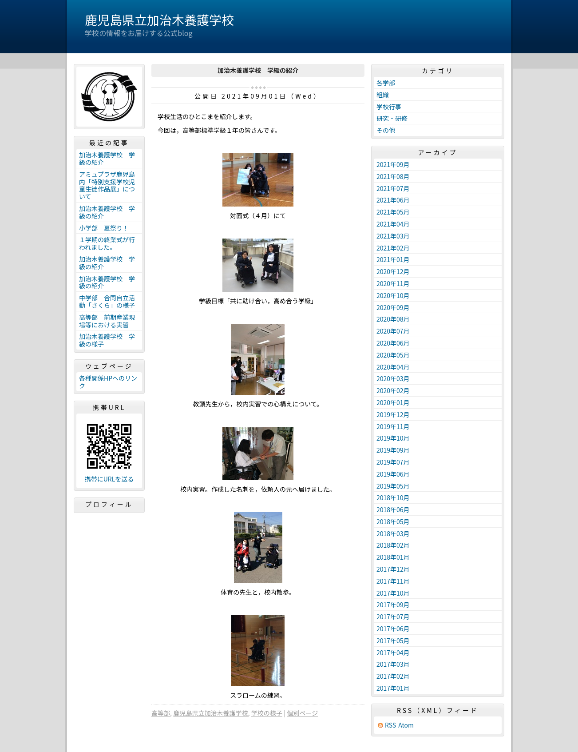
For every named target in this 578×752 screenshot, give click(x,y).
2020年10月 (393, 295)
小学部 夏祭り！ (104, 227)
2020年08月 (393, 318)
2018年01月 (393, 557)
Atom (406, 725)
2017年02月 (393, 676)
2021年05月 (393, 211)
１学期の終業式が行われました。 (107, 243)
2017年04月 (393, 652)
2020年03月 (393, 378)
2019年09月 (393, 450)
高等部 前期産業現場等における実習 (107, 321)
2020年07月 (393, 330)
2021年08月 (393, 176)
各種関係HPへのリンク (108, 382)
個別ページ (302, 712)
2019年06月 (393, 474)
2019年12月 (393, 414)
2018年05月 (393, 521)
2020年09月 (393, 307)
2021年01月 (393, 259)
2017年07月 (393, 616)
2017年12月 (393, 569)
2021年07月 (393, 188)
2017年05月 (393, 640)
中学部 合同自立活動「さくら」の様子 (107, 301)
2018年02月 (393, 545)
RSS (390, 725)
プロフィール (109, 504)
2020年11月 (393, 283)
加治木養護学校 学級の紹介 (107, 158)
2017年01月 (393, 688)
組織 (382, 94)
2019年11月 (393, 426)
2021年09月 (393, 164)
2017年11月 (393, 581)
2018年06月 (393, 509)
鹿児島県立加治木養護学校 (159, 19)
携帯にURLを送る (109, 479)
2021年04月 (393, 223)
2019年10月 (393, 438)
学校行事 (388, 106)
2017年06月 (393, 628)
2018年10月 (393, 497)
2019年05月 (393, 485)
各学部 (385, 82)
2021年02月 (393, 247)
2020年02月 (393, 390)
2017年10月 (393, 593)
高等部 (160, 712)
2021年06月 (393, 199)
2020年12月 (393, 271)
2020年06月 (393, 342)
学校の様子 (266, 712)
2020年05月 (393, 354)
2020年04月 (393, 366)
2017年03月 (393, 664)
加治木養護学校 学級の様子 (107, 340)
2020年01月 (393, 402)
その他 (385, 130)
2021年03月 (393, 235)
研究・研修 (392, 118)
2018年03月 (393, 533)
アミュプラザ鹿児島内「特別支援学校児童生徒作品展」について (107, 185)
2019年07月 (393, 462)
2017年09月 (393, 604)
